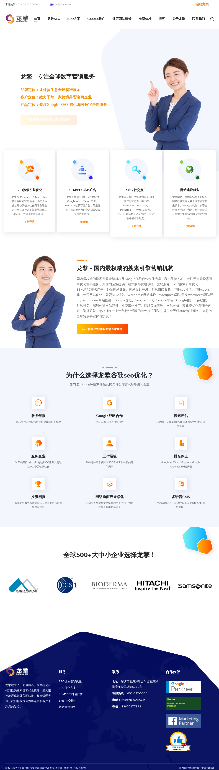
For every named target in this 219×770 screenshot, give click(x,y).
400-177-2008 (21, 4)
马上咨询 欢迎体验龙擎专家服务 (102, 329)
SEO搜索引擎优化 (70, 681)
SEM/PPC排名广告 (71, 694)
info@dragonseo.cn (62, 4)
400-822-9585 (137, 693)
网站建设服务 (67, 707)
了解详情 (29, 221)
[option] (24, 587)
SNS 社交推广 (68, 701)
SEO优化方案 (67, 688)
